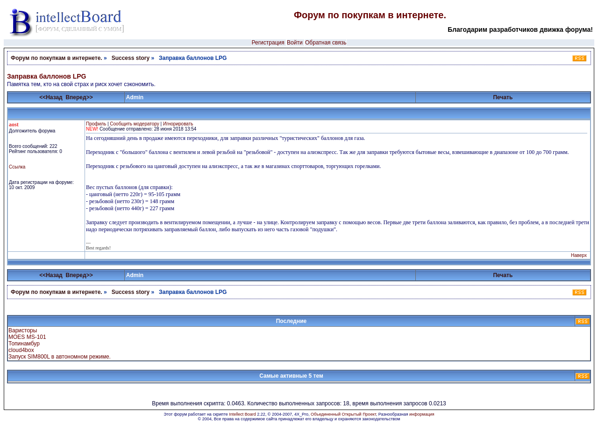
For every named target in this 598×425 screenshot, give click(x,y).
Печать (503, 97)
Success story (131, 58)
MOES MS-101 (27, 337)
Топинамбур (24, 343)
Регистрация (268, 42)
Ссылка (17, 166)
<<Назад (51, 97)
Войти (295, 42)
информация (421, 414)
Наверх (579, 255)
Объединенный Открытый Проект (343, 414)
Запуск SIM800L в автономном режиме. (59, 356)
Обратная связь (325, 42)
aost (14, 124)
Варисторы (22, 330)
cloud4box (21, 350)
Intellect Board (242, 414)
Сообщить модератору (134, 123)
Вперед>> (79, 97)
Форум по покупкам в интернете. (370, 15)
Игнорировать (178, 123)
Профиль (96, 123)
